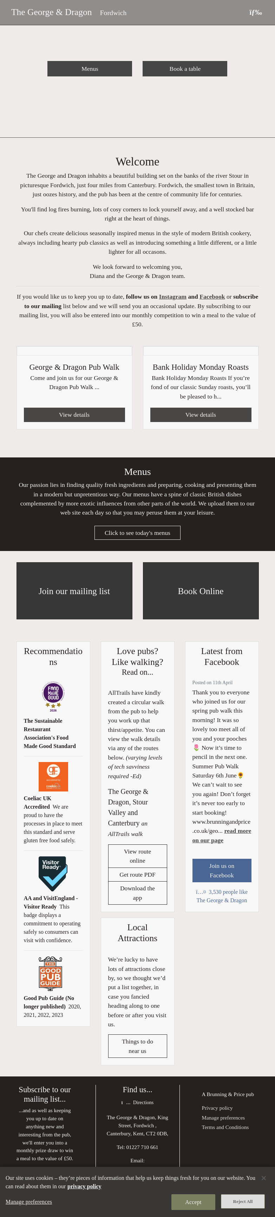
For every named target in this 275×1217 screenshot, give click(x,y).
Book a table (185, 68)
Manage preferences (223, 1118)
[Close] (263, 1178)
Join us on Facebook (221, 871)
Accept (193, 1202)
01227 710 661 (142, 1147)
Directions (137, 1103)
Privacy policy (217, 1108)
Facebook (212, 296)
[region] (137, 1192)
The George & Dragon (51, 12)
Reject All (243, 1201)
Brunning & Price (225, 1094)
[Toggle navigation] (256, 12)
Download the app (137, 893)
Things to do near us (137, 1047)
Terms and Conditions (225, 1127)
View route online (137, 856)
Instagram (172, 296)
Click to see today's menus (137, 533)
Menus (89, 68)
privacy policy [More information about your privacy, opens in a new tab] (84, 1186)
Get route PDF (137, 874)
